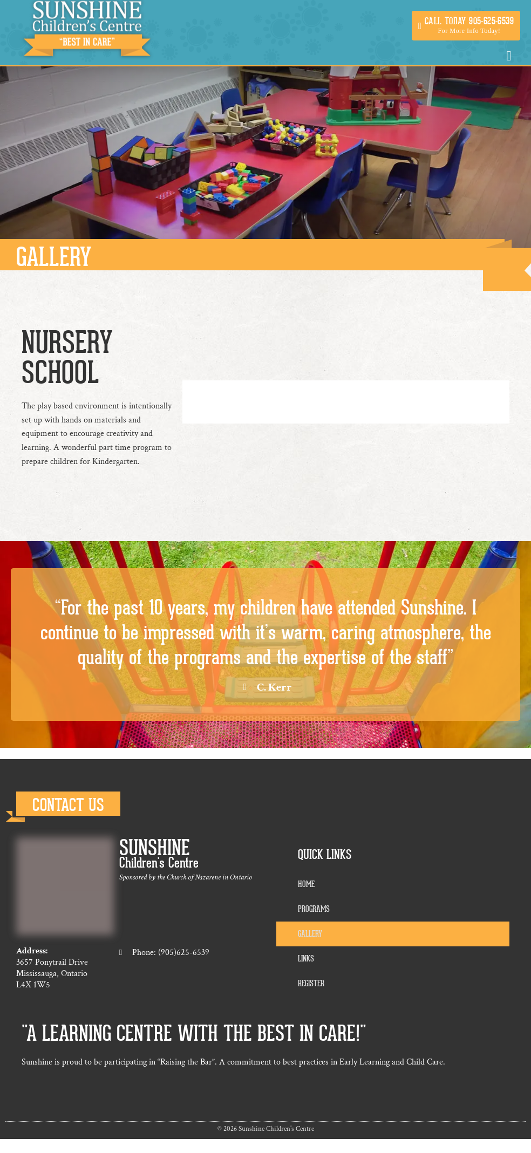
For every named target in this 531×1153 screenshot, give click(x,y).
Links (306, 958)
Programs (314, 909)
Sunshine (154, 848)
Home (306, 884)
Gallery (310, 934)
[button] (466, 25)
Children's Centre (159, 862)
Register (311, 983)
